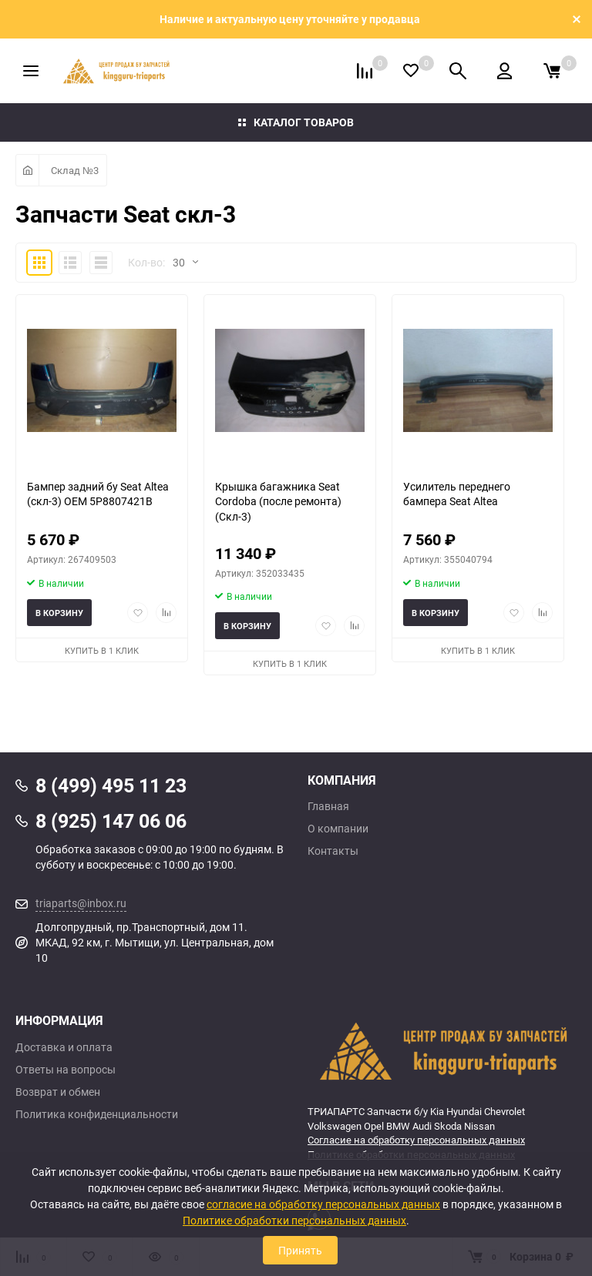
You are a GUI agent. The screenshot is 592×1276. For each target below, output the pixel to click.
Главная (328, 806)
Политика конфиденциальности (96, 1114)
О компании (338, 828)
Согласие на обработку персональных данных (416, 1140)
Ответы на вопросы (65, 1069)
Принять (300, 1250)
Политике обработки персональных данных (294, 1220)
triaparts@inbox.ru (80, 903)
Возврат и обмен (57, 1092)
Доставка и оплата (64, 1047)
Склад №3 (75, 170)
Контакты (333, 851)
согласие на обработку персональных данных (323, 1204)
